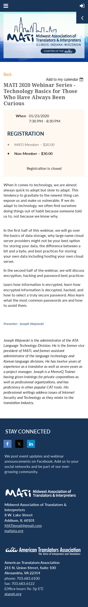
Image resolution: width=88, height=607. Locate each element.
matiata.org (13, 530)
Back (7, 74)
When (21, 115)
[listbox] (65, 79)
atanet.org (12, 593)
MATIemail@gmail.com (23, 525)
